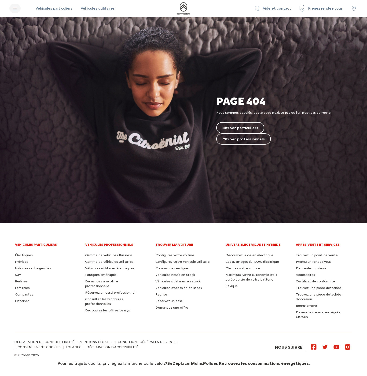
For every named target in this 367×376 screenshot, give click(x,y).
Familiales (22, 288)
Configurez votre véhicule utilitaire (182, 262)
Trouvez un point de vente (317, 255)
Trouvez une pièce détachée (318, 288)
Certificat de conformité (315, 281)
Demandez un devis (311, 268)
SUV (18, 275)
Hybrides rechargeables (33, 268)
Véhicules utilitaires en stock (178, 281)
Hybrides (21, 262)
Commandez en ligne (171, 268)
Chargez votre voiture (243, 268)
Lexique (232, 286)
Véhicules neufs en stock (175, 275)
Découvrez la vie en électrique (249, 255)
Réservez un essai (169, 301)
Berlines (21, 281)
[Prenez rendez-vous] (321, 8)
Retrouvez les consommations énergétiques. (264, 363)
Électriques (24, 255)
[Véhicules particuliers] (54, 8)
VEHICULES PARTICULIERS (36, 245)
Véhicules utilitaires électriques (109, 268)
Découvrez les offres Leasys (107, 310)
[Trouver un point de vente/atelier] (354, 8)
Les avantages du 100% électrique (252, 262)
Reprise (161, 294)
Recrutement (306, 306)
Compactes (24, 294)
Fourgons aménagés (101, 275)
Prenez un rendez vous (313, 262)
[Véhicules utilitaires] (98, 8)
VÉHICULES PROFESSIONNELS (109, 245)
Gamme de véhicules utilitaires (109, 262)
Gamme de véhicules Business (108, 255)
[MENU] (15, 8)
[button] (272, 8)
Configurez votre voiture (174, 255)
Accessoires (305, 275)
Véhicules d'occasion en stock (178, 288)
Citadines (22, 301)
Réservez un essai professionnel (110, 293)
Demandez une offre (171, 308)
